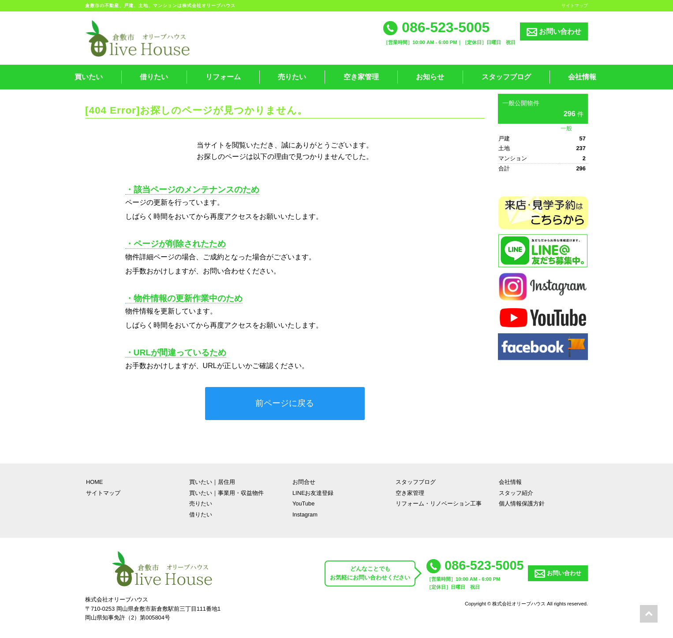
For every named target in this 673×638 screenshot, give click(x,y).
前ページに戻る (284, 403)
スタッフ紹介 (516, 493)
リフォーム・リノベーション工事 (439, 503)
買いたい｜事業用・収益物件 (226, 493)
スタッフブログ (506, 77)
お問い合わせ (554, 32)
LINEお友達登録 (312, 493)
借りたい (154, 77)
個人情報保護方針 (522, 503)
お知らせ (430, 77)
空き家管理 (361, 77)
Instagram (305, 514)
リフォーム (223, 77)
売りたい (292, 77)
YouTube (303, 503)
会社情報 (582, 77)
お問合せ (303, 482)
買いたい (89, 77)
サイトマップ (574, 5)
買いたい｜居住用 (212, 482)
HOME (94, 482)
